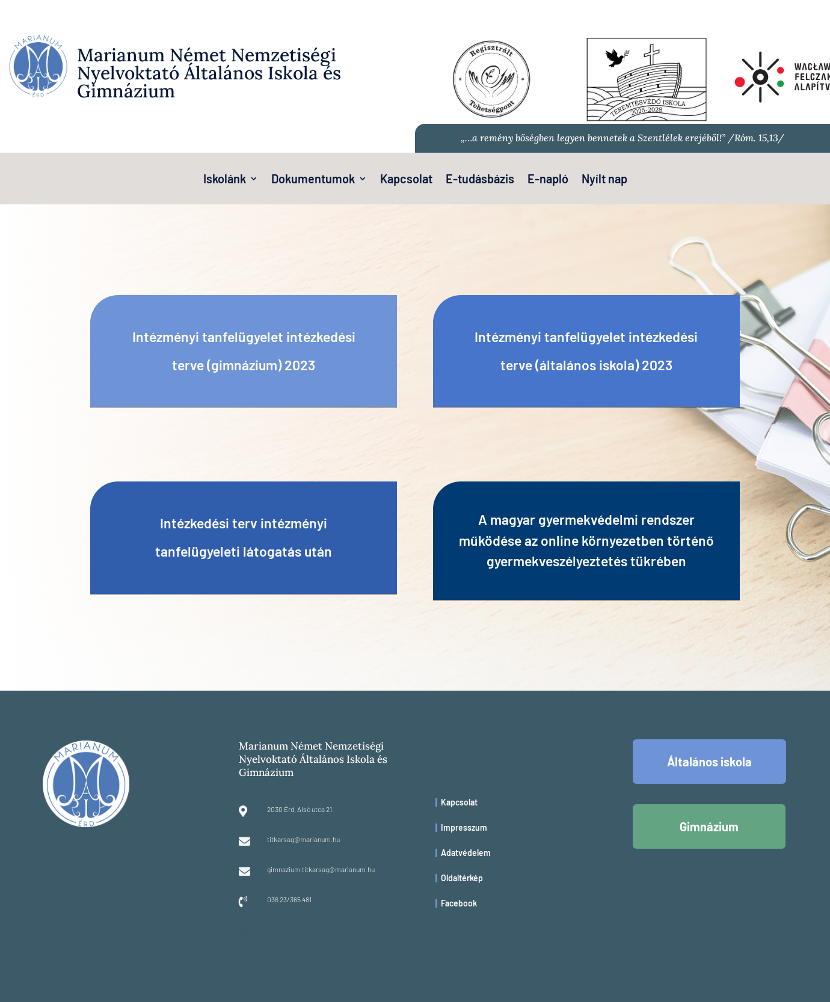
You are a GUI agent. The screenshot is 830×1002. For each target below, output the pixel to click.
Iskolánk (224, 180)
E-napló (547, 180)
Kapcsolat (406, 180)
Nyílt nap (604, 180)
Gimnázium (709, 826)
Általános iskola (709, 761)
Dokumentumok (313, 180)
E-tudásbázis (480, 180)
